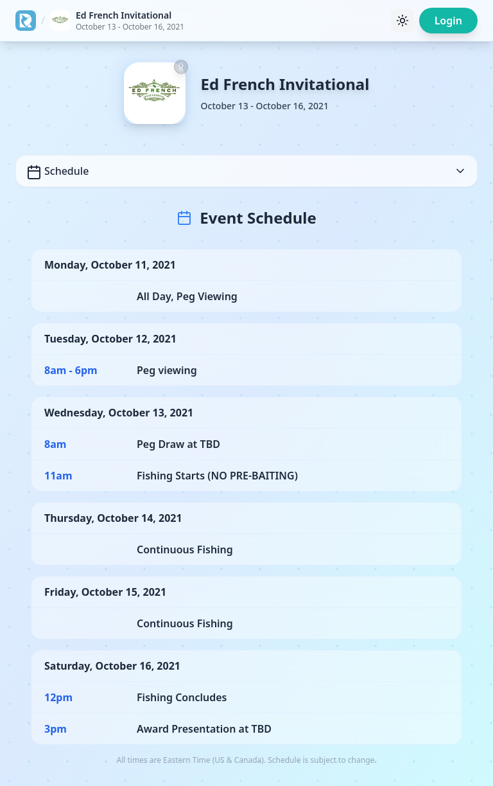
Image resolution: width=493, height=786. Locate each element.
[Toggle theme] (402, 20)
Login (448, 20)
